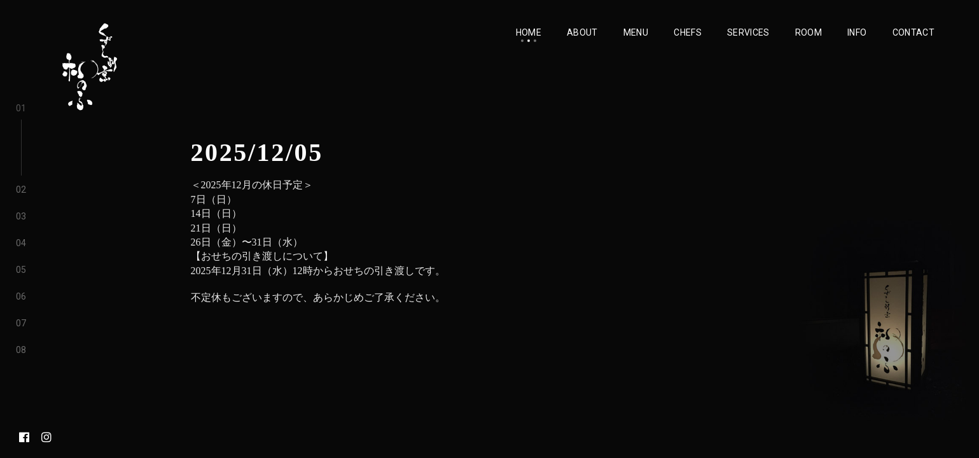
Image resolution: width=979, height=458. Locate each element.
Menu (635, 32)
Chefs (688, 32)
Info (856, 32)
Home (528, 32)
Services (748, 32)
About (582, 32)
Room (808, 32)
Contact (913, 32)
